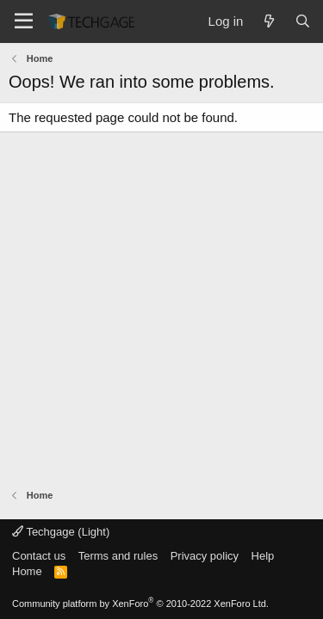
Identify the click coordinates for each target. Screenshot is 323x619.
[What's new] (268, 21)
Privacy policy (205, 555)
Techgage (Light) (60, 531)
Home (27, 571)
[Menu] (23, 21)
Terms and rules (118, 555)
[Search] (303, 21)
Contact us (38, 555)
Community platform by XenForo (140, 603)
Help (263, 555)
